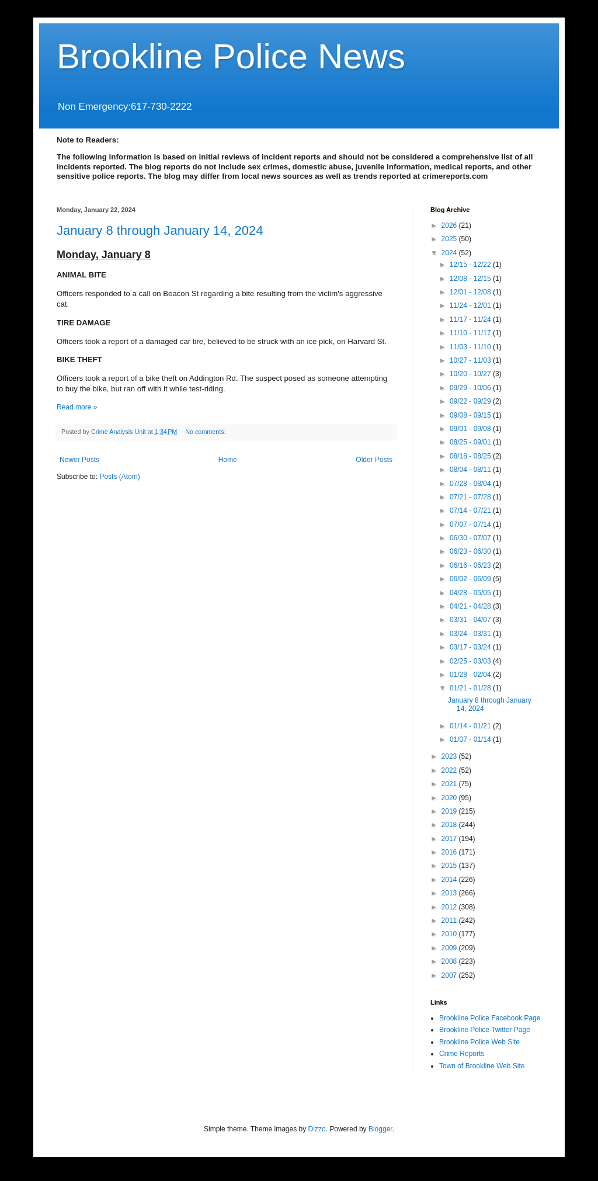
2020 (450, 798)
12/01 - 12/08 (471, 292)
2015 (450, 866)
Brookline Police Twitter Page (484, 1030)
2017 (450, 839)
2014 (450, 880)
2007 (450, 975)
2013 (450, 893)
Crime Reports (461, 1054)
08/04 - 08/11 (471, 470)
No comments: (206, 431)
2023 (450, 756)
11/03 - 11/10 (471, 347)
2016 (450, 852)
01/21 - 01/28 (471, 688)
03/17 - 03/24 (471, 647)
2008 (450, 961)
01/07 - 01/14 (471, 739)
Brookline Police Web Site (479, 1042)
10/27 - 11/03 (471, 360)
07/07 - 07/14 (471, 524)
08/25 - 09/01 (471, 442)
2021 (450, 784)
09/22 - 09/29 (471, 401)
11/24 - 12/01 (471, 305)
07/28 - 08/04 (471, 484)
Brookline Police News (231, 56)
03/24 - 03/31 (471, 634)
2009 (450, 948)
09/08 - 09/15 (471, 415)
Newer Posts (79, 460)
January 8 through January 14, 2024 (160, 230)
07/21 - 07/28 (471, 497)
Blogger (380, 1129)
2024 (450, 253)
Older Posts (374, 460)
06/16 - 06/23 (471, 565)
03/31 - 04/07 (471, 620)
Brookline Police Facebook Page (489, 1018)
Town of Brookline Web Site (482, 1066)
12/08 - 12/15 (471, 279)
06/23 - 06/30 (471, 551)
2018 (450, 825)
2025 (450, 239)
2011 (450, 920)
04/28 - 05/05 (471, 593)
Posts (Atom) (119, 477)
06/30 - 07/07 (471, 538)
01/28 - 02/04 (471, 675)
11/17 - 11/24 (471, 319)
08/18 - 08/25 (471, 456)
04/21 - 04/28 (471, 606)
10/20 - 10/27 (471, 374)
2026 (450, 225)
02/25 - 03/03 (471, 661)
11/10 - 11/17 (471, 333)
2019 (450, 811)
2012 (450, 907)
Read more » (77, 407)
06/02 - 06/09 (471, 579)
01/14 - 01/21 (471, 726)
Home (227, 460)
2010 (450, 934)
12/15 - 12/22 (471, 264)
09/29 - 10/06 (471, 388)
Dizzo (317, 1129)
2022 (450, 770)
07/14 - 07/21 (471, 510)
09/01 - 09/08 (471, 429)
